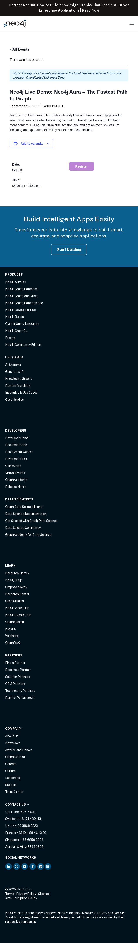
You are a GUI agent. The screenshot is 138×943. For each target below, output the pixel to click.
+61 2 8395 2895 (31, 846)
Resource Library (17, 573)
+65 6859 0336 (32, 839)
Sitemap (44, 894)
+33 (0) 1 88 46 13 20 (31, 832)
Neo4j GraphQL (16, 330)
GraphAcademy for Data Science (28, 534)
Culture (10, 771)
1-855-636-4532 (23, 812)
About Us (11, 736)
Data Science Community (23, 527)
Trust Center (14, 792)
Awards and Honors (18, 750)
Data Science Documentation (26, 514)
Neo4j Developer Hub (20, 310)
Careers (10, 764)
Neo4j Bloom (14, 317)
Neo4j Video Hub (17, 608)
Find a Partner (15, 663)
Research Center (17, 594)
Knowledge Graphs (18, 378)
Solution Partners (17, 676)
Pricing (10, 337)
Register (81, 166)
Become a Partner (18, 670)
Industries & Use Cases (21, 392)
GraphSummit (14, 622)
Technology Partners (20, 690)
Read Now (90, 10)
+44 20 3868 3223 (24, 826)
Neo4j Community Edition (23, 344)
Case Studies (14, 399)
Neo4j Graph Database (21, 289)
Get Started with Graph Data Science (31, 520)
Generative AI (14, 371)
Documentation (16, 445)
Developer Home (17, 438)
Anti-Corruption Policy (21, 898)
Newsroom (12, 743)
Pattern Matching (17, 385)
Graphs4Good (15, 757)
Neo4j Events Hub (18, 615)
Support (11, 785)
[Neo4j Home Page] (14, 23)
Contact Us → (17, 804)
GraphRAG (12, 642)
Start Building (69, 249)
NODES (10, 629)
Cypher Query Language (22, 324)
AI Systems (13, 364)
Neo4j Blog (13, 580)
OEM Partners (15, 683)
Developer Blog (16, 459)
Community (13, 466)
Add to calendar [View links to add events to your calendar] (32, 143)
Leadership (13, 778)
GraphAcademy (16, 480)
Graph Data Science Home (23, 507)
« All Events (19, 49)
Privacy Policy (26, 894)
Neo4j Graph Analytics (21, 296)
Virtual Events (15, 473)
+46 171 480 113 (29, 819)
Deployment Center (19, 452)
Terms (9, 894)
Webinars (11, 636)
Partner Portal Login (19, 697)
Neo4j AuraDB (15, 282)
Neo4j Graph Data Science (24, 303)
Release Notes (15, 486)
